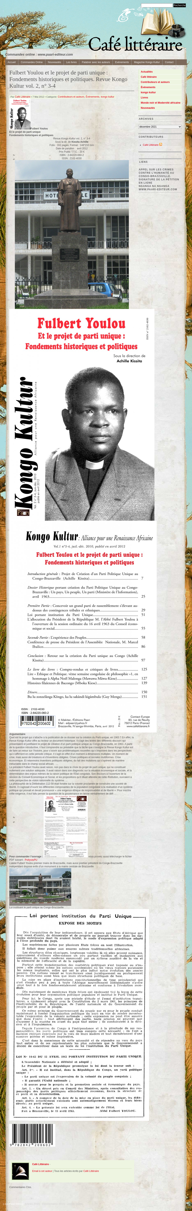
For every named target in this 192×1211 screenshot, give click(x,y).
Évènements (93, 96)
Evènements (122, 62)
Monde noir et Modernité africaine (160, 102)
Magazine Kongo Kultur (147, 62)
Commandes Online (32, 62)
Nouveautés (54, 62)
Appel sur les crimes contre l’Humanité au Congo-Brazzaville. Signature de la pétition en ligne (159, 176)
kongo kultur (107, 96)
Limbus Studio (74, 1204)
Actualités (147, 71)
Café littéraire (149, 76)
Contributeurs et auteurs (71, 96)
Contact (169, 62)
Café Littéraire (22, 96)
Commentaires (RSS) (53, 1204)
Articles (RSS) (32, 1204)
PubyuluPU (31, 859)
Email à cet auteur (42, 1171)
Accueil (12, 62)
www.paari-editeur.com (158, 189)
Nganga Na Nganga (154, 186)
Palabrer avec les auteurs (96, 62)
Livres (144, 97)
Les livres (71, 62)
